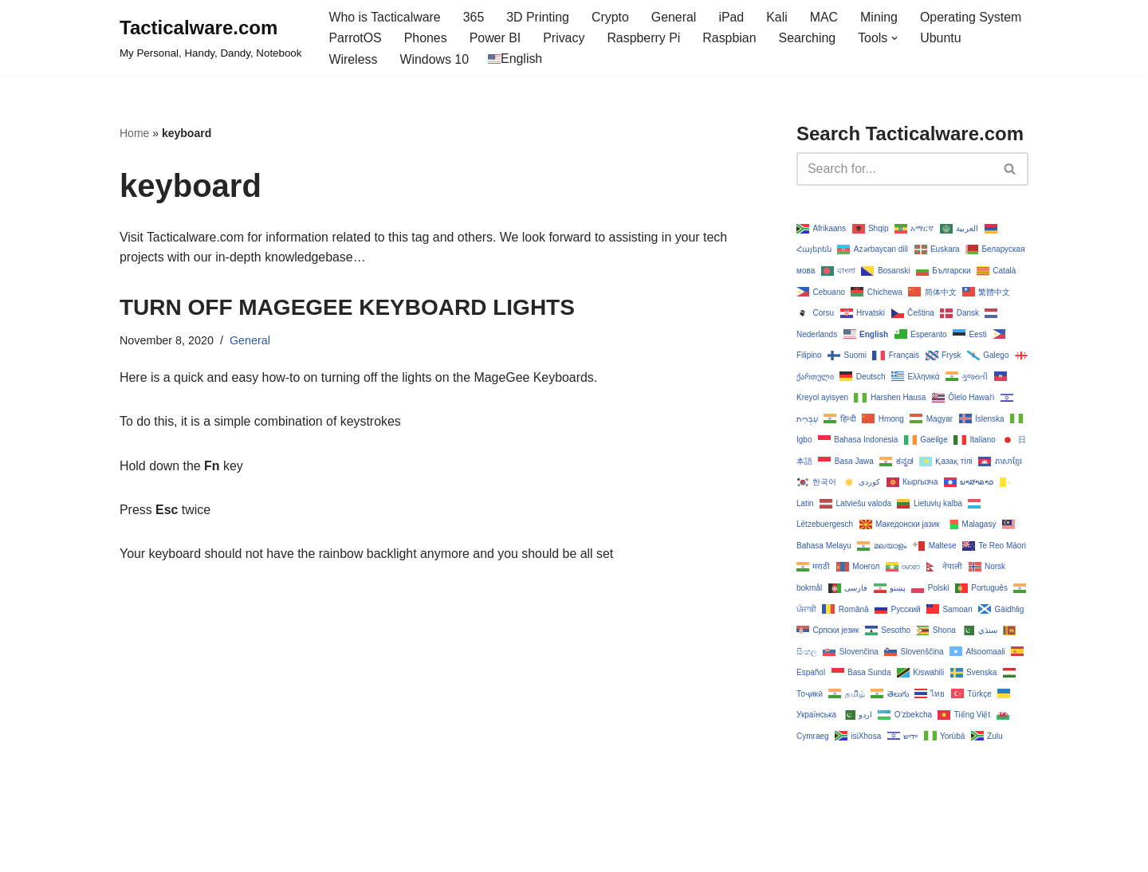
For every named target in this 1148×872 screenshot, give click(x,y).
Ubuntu (943, 38)
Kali (778, 17)
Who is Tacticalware (384, 17)
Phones (425, 38)
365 (475, 17)
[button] (897, 38)
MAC (826, 17)
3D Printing (538, 17)
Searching (809, 38)
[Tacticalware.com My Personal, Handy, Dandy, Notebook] (210, 38)
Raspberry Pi (645, 38)
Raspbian (731, 38)
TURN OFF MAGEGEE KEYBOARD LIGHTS (347, 308)
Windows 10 (435, 59)
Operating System (973, 17)
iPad (732, 17)
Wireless (352, 59)
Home (134, 134)
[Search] (894, 169)
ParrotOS (355, 38)
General (675, 17)
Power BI (495, 38)
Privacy (564, 38)
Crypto (611, 17)
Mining (881, 17)
